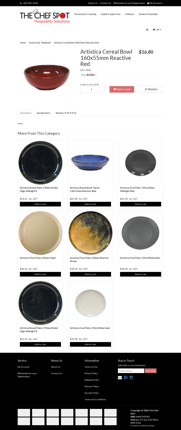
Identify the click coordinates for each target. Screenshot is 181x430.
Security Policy (92, 393)
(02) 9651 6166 (29, 3)
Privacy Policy (91, 373)
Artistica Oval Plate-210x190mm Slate (140, 257)
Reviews (66, 113)
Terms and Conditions (95, 399)
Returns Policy (92, 386)
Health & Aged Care (110, 14)
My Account (23, 366)
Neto (152, 426)
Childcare (129, 14)
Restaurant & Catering (85, 14)
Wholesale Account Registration (129, 3)
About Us (93, 3)
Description (25, 113)
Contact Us (105, 3)
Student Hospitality (148, 14)
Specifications (43, 113)
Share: (88, 75)
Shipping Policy (92, 379)
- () (157, 29)
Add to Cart (121, 89)
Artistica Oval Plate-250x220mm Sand (90, 328)
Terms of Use (91, 366)
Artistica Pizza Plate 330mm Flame (38, 257)
